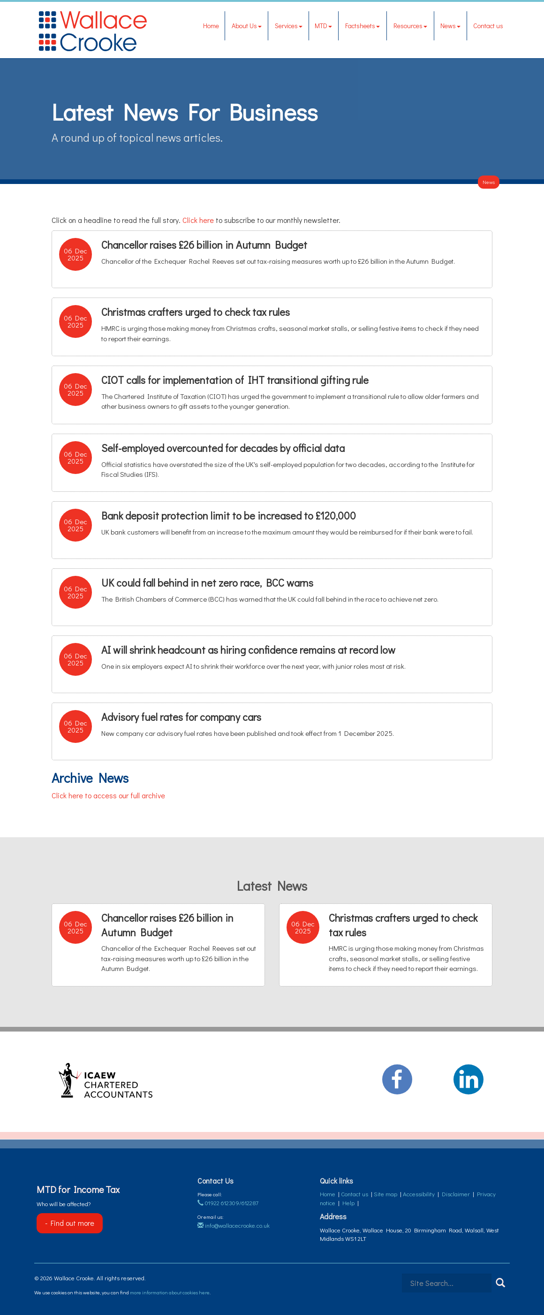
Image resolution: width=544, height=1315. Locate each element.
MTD (323, 25)
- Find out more (69, 1223)
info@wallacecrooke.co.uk (233, 1225)
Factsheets (362, 25)
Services (288, 25)
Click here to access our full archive (108, 795)
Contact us (488, 25)
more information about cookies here (170, 1292)
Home (211, 25)
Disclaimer (456, 1194)
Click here (198, 220)
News (450, 25)
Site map (385, 1194)
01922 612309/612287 (227, 1203)
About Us (247, 25)
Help (348, 1203)
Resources (410, 25)
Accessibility (419, 1194)
